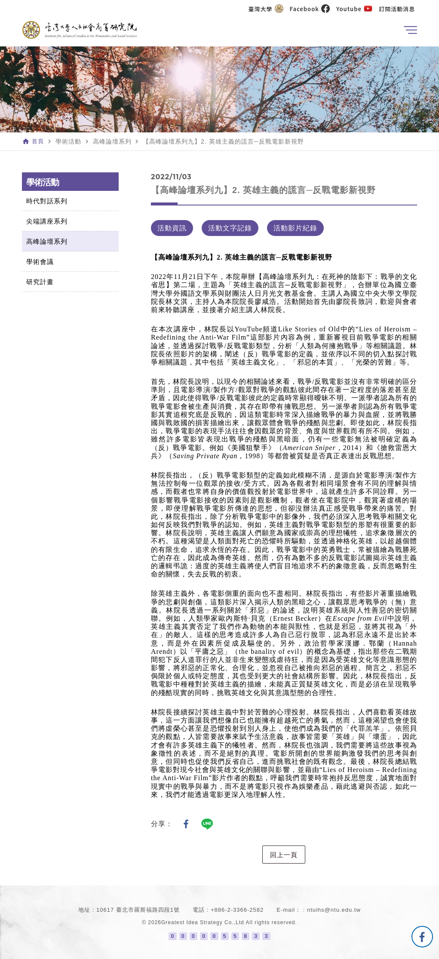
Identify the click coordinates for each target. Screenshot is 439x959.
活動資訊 (172, 228)
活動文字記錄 (230, 228)
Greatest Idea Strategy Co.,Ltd (202, 922)
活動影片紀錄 (295, 228)
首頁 (38, 141)
